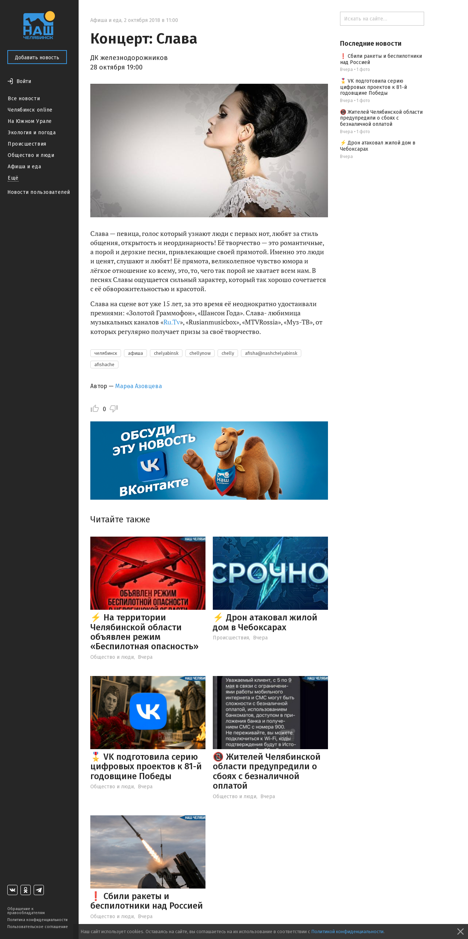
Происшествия (27, 144)
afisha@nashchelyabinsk (271, 353)
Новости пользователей (38, 192)
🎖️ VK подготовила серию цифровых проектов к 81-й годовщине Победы (146, 766)
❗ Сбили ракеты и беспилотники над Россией (146, 901)
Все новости (24, 98)
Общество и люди (31, 155)
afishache (104, 364)
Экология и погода (32, 132)
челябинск (105, 353)
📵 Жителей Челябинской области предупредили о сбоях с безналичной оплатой (267, 771)
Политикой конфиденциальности (347, 931)
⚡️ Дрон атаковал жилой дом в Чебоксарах (265, 622)
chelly (228, 353)
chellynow (200, 353)
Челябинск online (30, 110)
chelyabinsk (166, 353)
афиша (135, 353)
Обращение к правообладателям (26, 911)
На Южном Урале (30, 121)
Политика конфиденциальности (37, 920)
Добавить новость (37, 58)
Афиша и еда (24, 167)
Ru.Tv (171, 322)
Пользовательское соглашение (37, 927)
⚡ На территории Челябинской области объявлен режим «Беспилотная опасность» (144, 631)
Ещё (13, 178)
